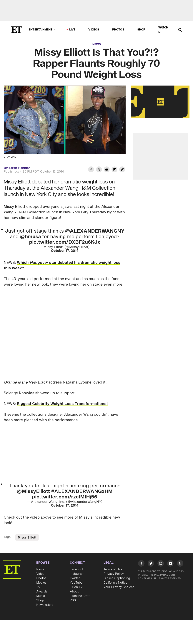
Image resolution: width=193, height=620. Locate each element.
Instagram (77, 574)
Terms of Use (113, 569)
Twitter (75, 578)
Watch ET (163, 29)
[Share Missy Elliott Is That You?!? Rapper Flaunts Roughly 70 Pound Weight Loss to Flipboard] (114, 170)
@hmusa (30, 236)
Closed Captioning (117, 578)
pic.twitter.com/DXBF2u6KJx (64, 242)
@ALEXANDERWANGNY (94, 231)
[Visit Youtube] (170, 564)
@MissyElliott (33, 491)
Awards (41, 591)
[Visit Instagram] (160, 564)
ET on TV (76, 587)
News (96, 44)
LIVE (72, 30)
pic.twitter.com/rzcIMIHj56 (64, 497)
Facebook (77, 569)
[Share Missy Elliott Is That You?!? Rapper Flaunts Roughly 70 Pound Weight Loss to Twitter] (99, 170)
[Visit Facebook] (141, 564)
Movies (41, 582)
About (74, 591)
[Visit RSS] (180, 564)
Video (40, 574)
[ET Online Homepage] (16, 29)
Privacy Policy (114, 574)
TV (38, 587)
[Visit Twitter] (151, 564)
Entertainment (42, 30)
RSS (73, 600)
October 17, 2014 (65, 250)
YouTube (76, 582)
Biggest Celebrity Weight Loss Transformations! (62, 404)
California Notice (115, 582)
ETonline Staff (80, 596)
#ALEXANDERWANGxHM (82, 491)
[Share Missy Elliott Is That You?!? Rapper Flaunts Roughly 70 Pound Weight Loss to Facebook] (91, 170)
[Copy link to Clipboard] (122, 170)
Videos (93, 30)
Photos (118, 30)
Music (40, 596)
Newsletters (45, 605)
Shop (141, 30)
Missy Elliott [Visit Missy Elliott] (27, 537)
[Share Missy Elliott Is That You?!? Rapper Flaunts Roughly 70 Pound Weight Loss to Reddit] (106, 170)
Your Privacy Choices (119, 587)
